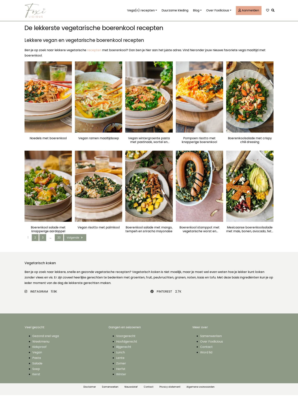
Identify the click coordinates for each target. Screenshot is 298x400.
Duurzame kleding (175, 13)
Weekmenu (40, 346)
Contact (206, 352)
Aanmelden (248, 13)
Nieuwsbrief (131, 391)
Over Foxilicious (217, 13)
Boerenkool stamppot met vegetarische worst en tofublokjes (199, 234)
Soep (36, 374)
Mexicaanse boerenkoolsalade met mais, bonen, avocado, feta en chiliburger (249, 234)
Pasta (36, 363)
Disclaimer (89, 391)
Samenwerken (211, 341)
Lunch (120, 357)
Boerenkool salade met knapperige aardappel (48, 234)
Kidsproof (39, 352)
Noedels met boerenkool (48, 143)
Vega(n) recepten (141, 13)
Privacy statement (169, 391)
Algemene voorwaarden (200, 391)
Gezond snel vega (45, 341)
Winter (121, 379)
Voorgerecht (126, 341)
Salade (37, 368)
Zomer (121, 368)
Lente (120, 363)
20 (59, 242)
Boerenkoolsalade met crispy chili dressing (250, 145)
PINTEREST (164, 296)
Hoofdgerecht (126, 346)
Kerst (36, 379)
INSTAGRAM (39, 296)
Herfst (120, 374)
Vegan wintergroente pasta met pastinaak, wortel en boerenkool (149, 145)
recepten (94, 55)
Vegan (37, 357)
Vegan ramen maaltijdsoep (98, 143)
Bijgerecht (123, 352)
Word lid (206, 357)
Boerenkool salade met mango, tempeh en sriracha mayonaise (148, 234)
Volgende (75, 242)
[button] (273, 13)
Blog (196, 13)
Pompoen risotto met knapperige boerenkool (199, 145)
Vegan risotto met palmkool (99, 233)
